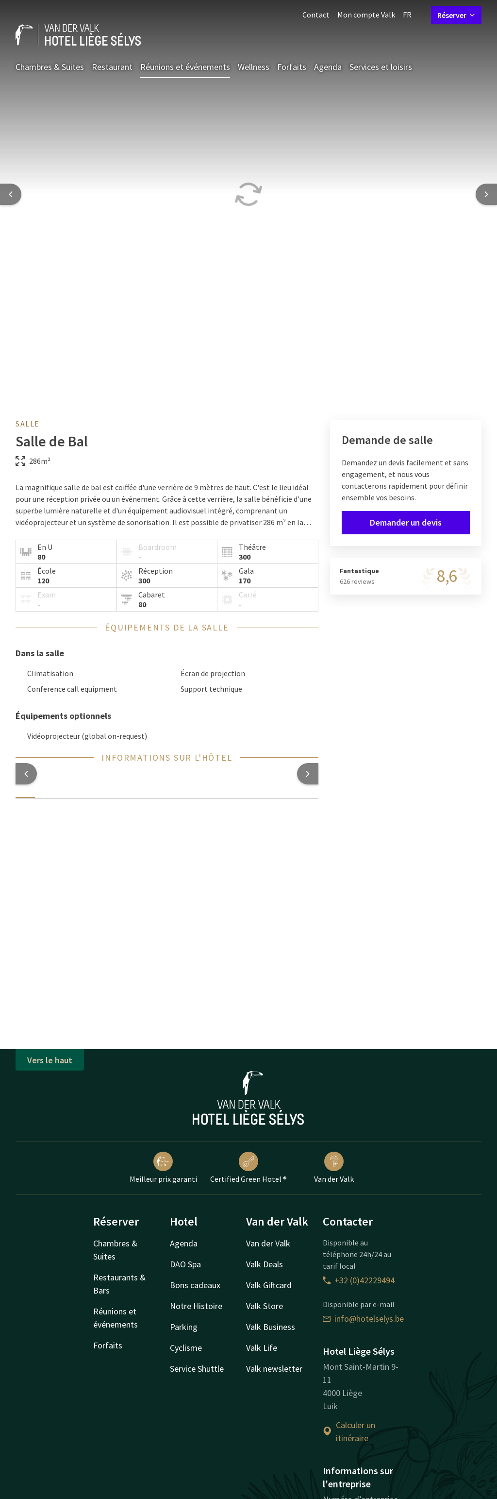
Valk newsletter (274, 1368)
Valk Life (261, 1347)
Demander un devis (406, 522)
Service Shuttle (197, 1368)
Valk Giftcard (269, 1285)
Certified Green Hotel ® (248, 1168)
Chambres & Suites (50, 66)
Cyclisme (186, 1347)
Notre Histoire (196, 1306)
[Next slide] (486, 194)
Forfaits (291, 66)
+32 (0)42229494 (359, 1280)
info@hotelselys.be (363, 1318)
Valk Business (270, 1326)
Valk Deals (264, 1264)
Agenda (328, 66)
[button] (26, 773)
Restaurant (112, 66)
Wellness (253, 66)
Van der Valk (334, 1168)
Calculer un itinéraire (349, 1431)
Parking (184, 1326)
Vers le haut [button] (49, 1060)
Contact (316, 14)
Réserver (456, 15)
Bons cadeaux (195, 1285)
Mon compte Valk (366, 14)
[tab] (25, 791)
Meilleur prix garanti (163, 1168)
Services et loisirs (380, 66)
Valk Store (264, 1306)
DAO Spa (185, 1264)
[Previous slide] (10, 194)
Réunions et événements (185, 66)
